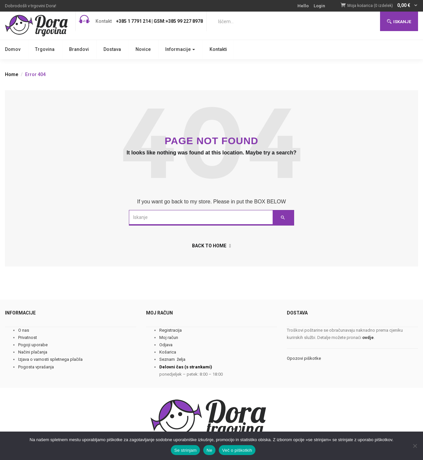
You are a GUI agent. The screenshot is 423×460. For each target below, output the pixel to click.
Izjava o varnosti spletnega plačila (50, 359)
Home (11, 74)
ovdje (368, 337)
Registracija (170, 330)
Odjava (166, 344)
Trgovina (45, 49)
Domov (12, 49)
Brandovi (79, 49)
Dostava (112, 49)
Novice (143, 49)
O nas (23, 330)
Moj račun (168, 337)
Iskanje (399, 21)
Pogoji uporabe (33, 344)
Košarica (167, 352)
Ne (209, 450)
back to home (211, 245)
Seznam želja (172, 359)
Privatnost (27, 337)
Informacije (180, 49)
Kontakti (218, 49)
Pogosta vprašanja (36, 366)
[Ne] (414, 445)
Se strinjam (185, 450)
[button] (382, 6)
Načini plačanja (32, 352)
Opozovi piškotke (304, 358)
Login (319, 5)
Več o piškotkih (237, 450)
